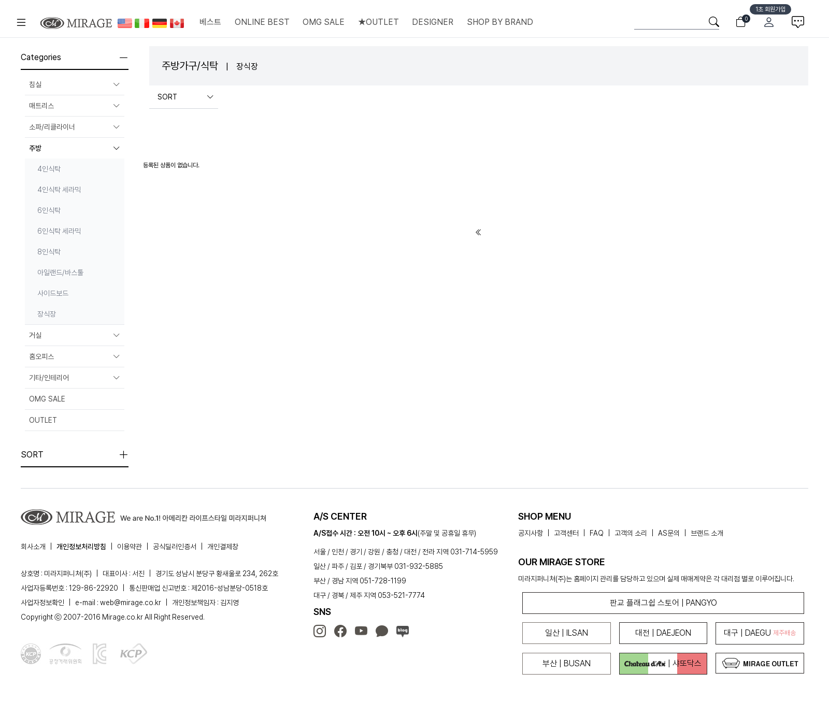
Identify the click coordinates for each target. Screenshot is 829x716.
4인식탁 (49, 169)
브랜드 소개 (707, 533)
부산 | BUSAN (566, 663)
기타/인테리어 (74, 377)
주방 (74, 148)
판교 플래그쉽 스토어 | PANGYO (663, 603)
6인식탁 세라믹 (59, 231)
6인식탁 (49, 210)
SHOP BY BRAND (500, 22)
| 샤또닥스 (663, 663)
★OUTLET (378, 22)
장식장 (46, 314)
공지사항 (530, 533)
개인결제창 (222, 546)
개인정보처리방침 (81, 546)
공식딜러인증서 (174, 546)
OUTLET (43, 420)
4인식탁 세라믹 (59, 189)
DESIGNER (432, 22)
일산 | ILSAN (566, 633)
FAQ (597, 533)
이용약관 (129, 546)
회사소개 (33, 546)
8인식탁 (49, 252)
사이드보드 (52, 293)
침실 (74, 84)
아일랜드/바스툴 (60, 272)
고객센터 (566, 533)
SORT (186, 97)
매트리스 (74, 105)
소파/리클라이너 (74, 127)
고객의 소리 (630, 533)
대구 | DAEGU (760, 633)
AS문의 (669, 533)
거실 (74, 335)
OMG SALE (324, 22)
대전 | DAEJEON (663, 633)
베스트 (210, 22)
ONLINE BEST (262, 22)
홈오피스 (74, 356)
